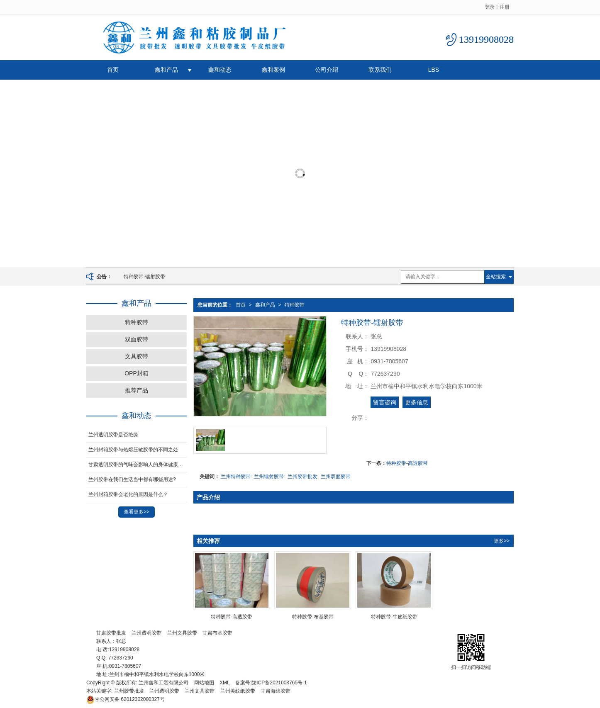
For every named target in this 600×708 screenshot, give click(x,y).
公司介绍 (326, 69)
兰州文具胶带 (182, 633)
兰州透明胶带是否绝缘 (113, 435)
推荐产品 (136, 390)
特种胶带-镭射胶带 (144, 277)
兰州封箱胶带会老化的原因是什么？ (128, 494)
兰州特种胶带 (236, 476)
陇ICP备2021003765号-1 (279, 683)
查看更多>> (136, 512)
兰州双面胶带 (336, 476)
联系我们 (380, 69)
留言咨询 (384, 402)
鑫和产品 (166, 69)
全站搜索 (496, 277)
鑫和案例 (273, 69)
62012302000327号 (125, 699)
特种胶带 (295, 305)
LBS (433, 69)
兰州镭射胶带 (269, 476)
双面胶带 (136, 339)
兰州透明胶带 (146, 633)
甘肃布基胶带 (217, 633)
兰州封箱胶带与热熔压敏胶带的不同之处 (133, 450)
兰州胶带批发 (302, 476)
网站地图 (204, 683)
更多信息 (416, 402)
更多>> (502, 541)
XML (225, 683)
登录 (490, 7)
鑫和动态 (220, 69)
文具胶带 (136, 356)
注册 (505, 7)
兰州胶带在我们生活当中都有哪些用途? (132, 479)
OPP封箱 (136, 373)
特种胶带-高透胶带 (407, 463)
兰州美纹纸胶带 (237, 691)
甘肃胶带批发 (111, 633)
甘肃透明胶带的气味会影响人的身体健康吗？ (137, 464)
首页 (113, 69)
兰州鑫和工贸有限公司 (163, 683)
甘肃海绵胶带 (275, 691)
